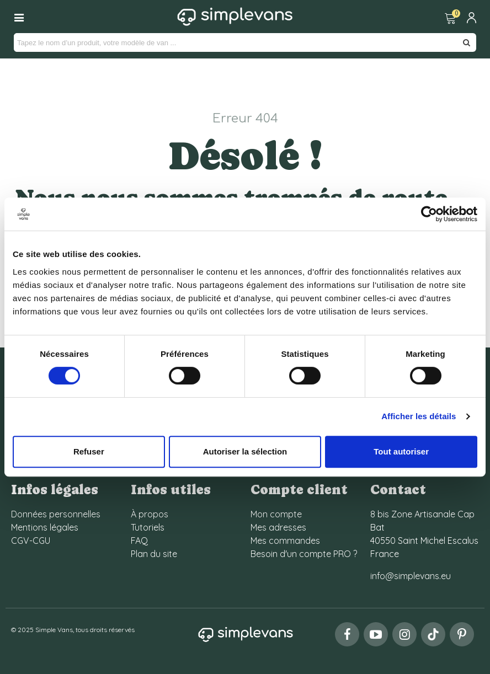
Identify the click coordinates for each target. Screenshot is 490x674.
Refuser (88, 451)
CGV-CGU (30, 540)
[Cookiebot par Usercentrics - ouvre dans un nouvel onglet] (429, 214)
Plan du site (154, 553)
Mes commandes (285, 540)
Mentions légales (44, 527)
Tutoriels (147, 527)
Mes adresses (278, 527)
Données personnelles (55, 514)
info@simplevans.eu (410, 575)
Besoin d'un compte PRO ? (304, 553)
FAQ (139, 540)
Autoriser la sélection (245, 451)
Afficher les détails (418, 416)
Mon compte (276, 514)
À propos (149, 514)
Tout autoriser (401, 451)
